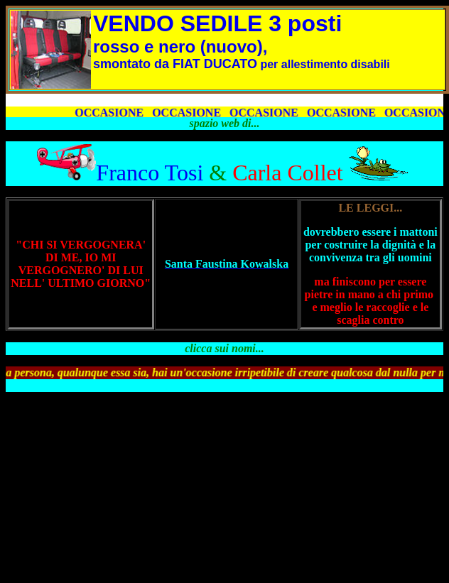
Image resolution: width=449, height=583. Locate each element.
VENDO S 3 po (204, 23)
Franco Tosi (149, 172)
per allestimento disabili (241, 64)
